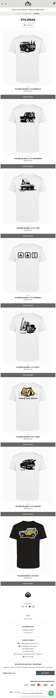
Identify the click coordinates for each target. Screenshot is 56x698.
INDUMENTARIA (27, 13)
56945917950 (28, 649)
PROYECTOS (28, 619)
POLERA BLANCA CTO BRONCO (28, 89)
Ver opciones (28, 96)
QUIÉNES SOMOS (28, 630)
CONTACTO (28, 633)
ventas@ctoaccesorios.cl (28, 646)
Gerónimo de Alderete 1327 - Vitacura (28, 654)
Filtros (28, 25)
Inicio (18, 13)
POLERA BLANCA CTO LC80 (28, 228)
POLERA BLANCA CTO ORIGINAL (28, 298)
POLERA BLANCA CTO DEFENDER (28, 159)
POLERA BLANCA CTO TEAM (28, 437)
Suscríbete (45, 673)
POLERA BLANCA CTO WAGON (28, 506)
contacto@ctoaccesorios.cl (28, 643)
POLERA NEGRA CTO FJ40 (28, 576)
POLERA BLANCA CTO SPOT (28, 367)
